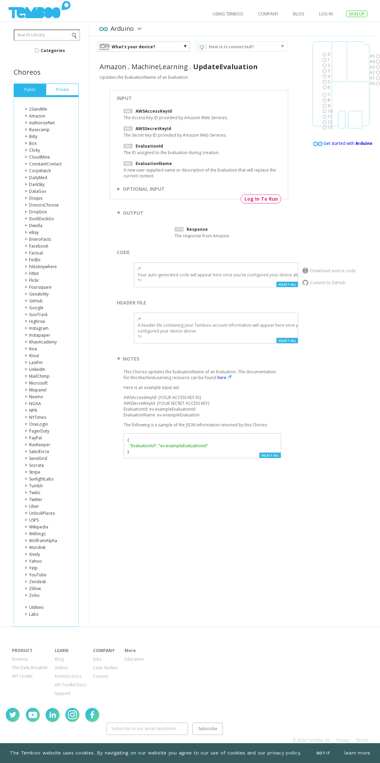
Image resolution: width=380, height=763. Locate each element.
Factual (36, 253)
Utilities (36, 607)
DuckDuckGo (41, 219)
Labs (33, 614)
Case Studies (105, 668)
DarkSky (37, 184)
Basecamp (39, 130)
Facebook (38, 246)
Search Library (31, 35)
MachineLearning (159, 66)
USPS (34, 520)
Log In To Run (261, 199)
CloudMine (39, 157)
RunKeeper (39, 445)
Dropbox (38, 212)
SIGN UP (357, 14)
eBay (34, 232)
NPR (33, 410)
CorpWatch (40, 171)
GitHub (36, 301)
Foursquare (40, 287)
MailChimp (39, 376)
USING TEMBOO (228, 14)
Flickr (34, 280)
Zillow (35, 588)
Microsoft (38, 383)
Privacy (343, 740)
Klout (34, 356)
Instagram (39, 328)
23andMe (38, 109)
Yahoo (35, 561)
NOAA (35, 403)
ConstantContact (45, 164)
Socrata (36, 465)
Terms (362, 740)
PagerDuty (39, 431)
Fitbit (34, 273)
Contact (100, 676)
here (221, 377)
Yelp (33, 568)
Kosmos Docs (68, 676)
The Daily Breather (30, 668)
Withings (37, 534)
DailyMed (38, 177)
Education (134, 659)
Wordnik (37, 547)
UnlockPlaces (42, 513)
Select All (287, 284)
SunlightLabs (41, 479)
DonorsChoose (44, 205)
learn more (357, 752)
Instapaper (39, 335)
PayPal (35, 438)
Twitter (35, 499)
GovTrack (38, 314)
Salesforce (39, 451)
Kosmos (20, 659)
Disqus (35, 198)
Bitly (33, 136)
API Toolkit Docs (70, 685)
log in (326, 14)
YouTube (38, 575)
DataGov (37, 191)
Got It (323, 753)
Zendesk (37, 582)
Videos (61, 668)
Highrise (37, 321)
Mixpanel (38, 390)
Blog (298, 14)
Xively (34, 554)
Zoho (34, 595)
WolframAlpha (43, 540)
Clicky (34, 150)
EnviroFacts (40, 239)
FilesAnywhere (43, 267)
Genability (39, 294)
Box (33, 143)
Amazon (37, 116)
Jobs (97, 659)
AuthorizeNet (42, 123)
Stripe (34, 472)
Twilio (34, 493)
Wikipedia (38, 527)
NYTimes (37, 417)
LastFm (36, 362)
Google (36, 308)
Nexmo (36, 397)
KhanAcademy (43, 342)
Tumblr (36, 486)
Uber (34, 506)
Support (63, 693)
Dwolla (35, 225)
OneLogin (38, 424)
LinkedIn (37, 369)
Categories (53, 50)
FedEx (34, 260)
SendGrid (38, 458)
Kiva (33, 349)
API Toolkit (22, 676)
